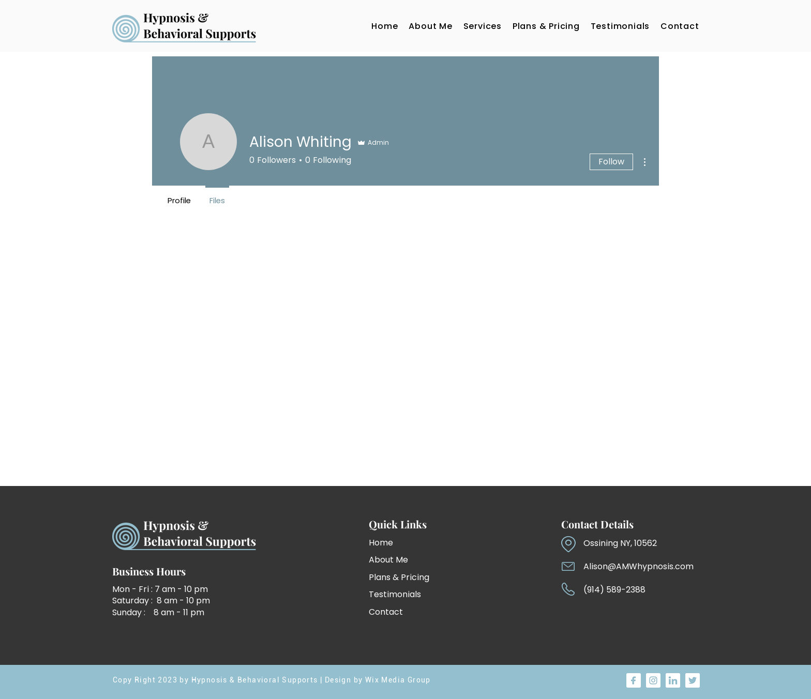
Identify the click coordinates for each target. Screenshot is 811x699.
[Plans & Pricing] (411, 577)
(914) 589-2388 (614, 590)
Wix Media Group (398, 680)
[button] (482, 25)
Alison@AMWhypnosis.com (638, 566)
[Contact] (405, 611)
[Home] (396, 542)
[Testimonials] (405, 594)
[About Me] (396, 559)
